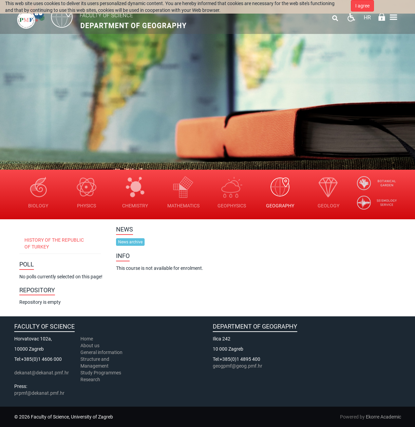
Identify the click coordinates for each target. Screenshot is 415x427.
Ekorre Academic (383, 417)
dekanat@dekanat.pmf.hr (41, 372)
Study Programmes (100, 372)
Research (90, 379)
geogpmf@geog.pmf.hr (237, 366)
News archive (130, 242)
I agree (362, 5)
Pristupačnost (351, 17)
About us (90, 345)
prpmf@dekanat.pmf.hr (39, 393)
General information (101, 352)
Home (86, 338)
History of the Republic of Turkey (54, 243)
